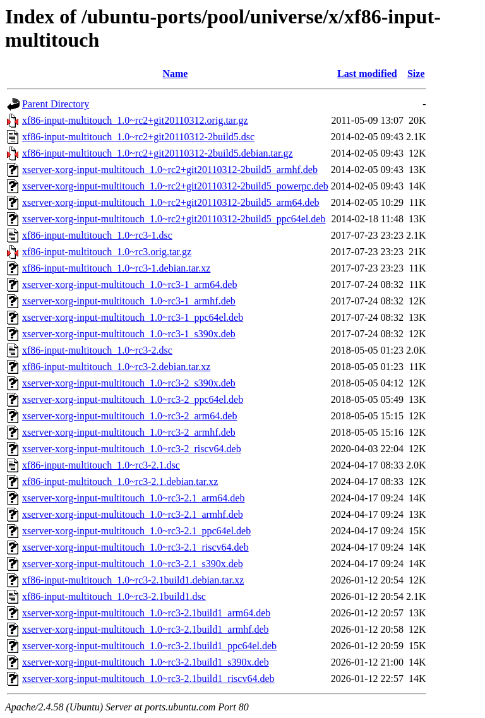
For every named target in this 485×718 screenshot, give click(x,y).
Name (175, 73)
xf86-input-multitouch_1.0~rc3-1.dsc (97, 235)
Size (416, 73)
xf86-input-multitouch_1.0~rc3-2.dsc (97, 350)
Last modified (367, 73)
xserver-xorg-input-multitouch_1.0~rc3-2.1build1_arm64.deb (146, 612)
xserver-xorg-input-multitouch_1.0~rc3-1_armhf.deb (129, 301)
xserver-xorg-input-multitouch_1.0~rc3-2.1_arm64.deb (133, 498)
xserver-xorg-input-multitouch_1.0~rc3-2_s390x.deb (129, 383)
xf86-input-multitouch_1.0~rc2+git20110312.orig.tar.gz (135, 120)
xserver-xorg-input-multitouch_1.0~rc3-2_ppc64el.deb (132, 399)
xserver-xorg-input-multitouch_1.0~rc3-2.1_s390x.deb (132, 563)
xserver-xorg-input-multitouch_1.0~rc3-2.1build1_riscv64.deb (148, 678)
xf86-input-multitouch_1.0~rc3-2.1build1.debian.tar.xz (133, 580)
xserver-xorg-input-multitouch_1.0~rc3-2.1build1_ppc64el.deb (149, 645)
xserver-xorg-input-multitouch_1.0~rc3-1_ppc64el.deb (132, 317)
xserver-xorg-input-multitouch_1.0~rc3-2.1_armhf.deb (132, 514)
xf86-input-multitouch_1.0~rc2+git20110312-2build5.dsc (138, 136)
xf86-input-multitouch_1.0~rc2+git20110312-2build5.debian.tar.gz (157, 153)
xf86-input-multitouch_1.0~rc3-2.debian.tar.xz (116, 366)
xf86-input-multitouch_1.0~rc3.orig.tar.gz (106, 251)
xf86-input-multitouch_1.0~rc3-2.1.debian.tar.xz (120, 481)
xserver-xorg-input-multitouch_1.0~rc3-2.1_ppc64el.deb (136, 530)
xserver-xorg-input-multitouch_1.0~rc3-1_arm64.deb (129, 284)
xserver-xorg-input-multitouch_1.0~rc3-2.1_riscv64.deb (135, 547)
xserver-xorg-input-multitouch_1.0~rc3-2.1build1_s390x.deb (145, 662)
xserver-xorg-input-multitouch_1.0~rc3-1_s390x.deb (129, 333)
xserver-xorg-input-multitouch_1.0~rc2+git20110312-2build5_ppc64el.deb (173, 218)
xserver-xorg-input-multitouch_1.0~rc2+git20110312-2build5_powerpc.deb (175, 186)
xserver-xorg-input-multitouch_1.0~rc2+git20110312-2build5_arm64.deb (171, 202)
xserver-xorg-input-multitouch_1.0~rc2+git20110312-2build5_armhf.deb (170, 169)
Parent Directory (55, 104)
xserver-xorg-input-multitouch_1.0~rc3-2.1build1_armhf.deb (145, 629)
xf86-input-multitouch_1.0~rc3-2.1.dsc (101, 465)
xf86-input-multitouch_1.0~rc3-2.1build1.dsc (114, 596)
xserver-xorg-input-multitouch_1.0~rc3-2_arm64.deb (129, 415)
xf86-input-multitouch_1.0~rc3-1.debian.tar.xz (116, 268)
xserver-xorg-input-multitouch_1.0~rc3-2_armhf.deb (129, 432)
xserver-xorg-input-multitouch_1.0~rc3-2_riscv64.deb (131, 448)
